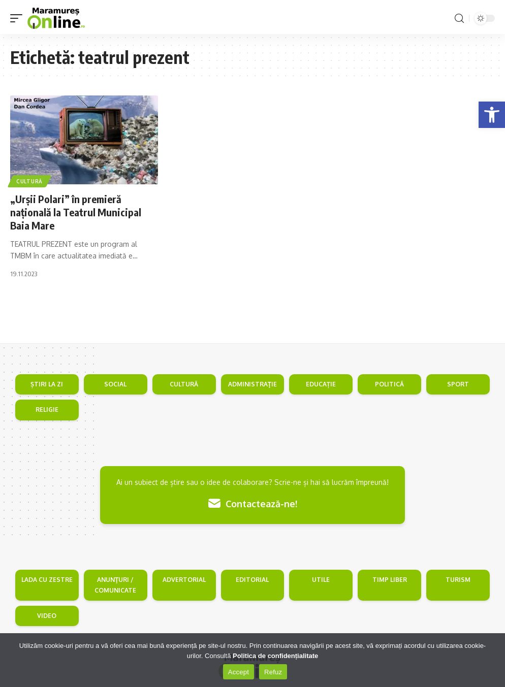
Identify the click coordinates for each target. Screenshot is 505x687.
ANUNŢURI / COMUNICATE (115, 585)
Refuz (273, 672)
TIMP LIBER (389, 579)
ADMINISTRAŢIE (252, 384)
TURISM (458, 579)
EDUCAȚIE (321, 384)
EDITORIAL (252, 579)
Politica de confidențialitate (275, 656)
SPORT (458, 384)
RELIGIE (47, 409)
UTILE (321, 579)
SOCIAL (115, 384)
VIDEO (46, 615)
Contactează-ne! (252, 503)
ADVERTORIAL (184, 579)
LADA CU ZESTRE (47, 579)
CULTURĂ (184, 384)
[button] (492, 115)
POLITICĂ (389, 384)
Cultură (29, 181)
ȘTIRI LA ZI (46, 384)
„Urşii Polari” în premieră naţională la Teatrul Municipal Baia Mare (75, 212)
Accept (238, 672)
